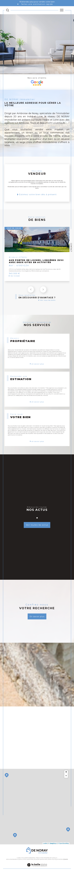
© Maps (52, 843)
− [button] (66, 776)
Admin (41, 859)
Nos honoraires (11, 859)
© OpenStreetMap (63, 843)
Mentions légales (32, 859)
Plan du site (22, 859)
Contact (71, 247)
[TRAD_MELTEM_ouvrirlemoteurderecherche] (7, 10)
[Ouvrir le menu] (61, 10)
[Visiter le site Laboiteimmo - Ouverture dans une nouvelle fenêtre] (37, 867)
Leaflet (45, 843)
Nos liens (48, 859)
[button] (43, 289)
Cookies (65, 859)
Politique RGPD (57, 859)
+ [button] (66, 772)
